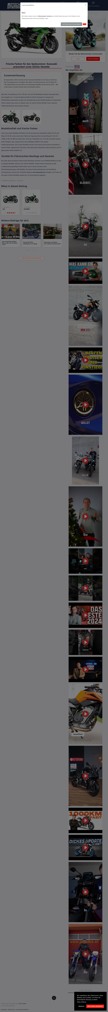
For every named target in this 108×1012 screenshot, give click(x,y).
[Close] (86, 4)
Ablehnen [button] (81, 1006)
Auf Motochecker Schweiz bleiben (71, 24)
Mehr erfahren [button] (81, 1002)
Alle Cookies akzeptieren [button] (95, 1006)
